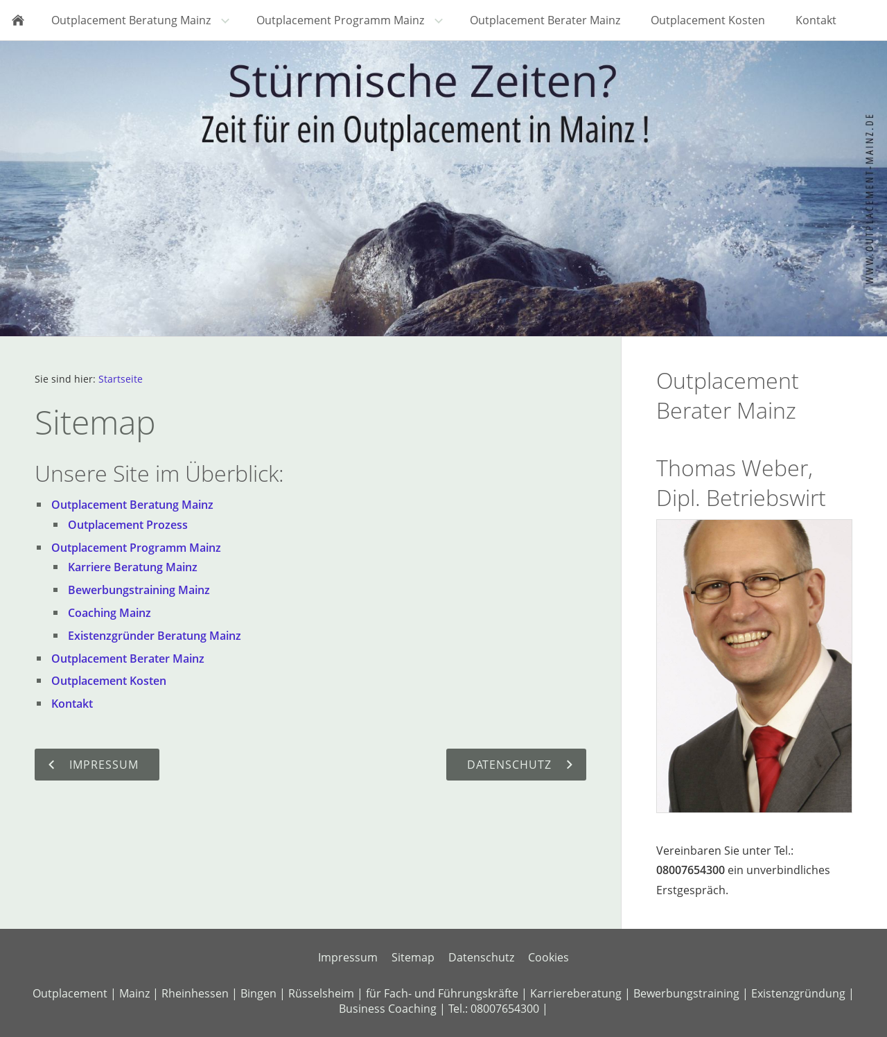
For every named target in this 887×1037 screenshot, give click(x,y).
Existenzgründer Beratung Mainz (154, 635)
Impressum (348, 957)
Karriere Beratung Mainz (132, 567)
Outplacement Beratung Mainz (132, 504)
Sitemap (413, 957)
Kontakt (72, 703)
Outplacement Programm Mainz (136, 547)
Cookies (548, 957)
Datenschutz (481, 957)
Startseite (120, 378)
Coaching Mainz (109, 612)
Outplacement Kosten (108, 680)
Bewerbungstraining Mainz (139, 590)
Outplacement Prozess (128, 524)
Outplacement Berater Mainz (127, 658)
